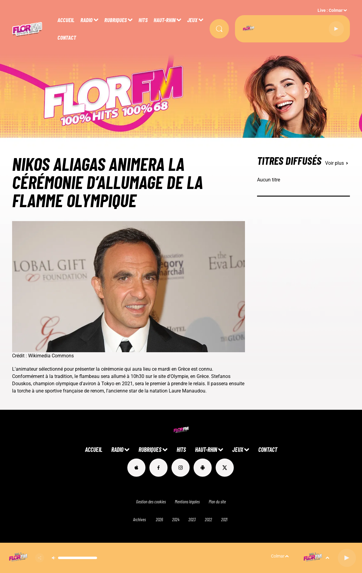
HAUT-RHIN (164, 19)
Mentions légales (187, 501)
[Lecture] (336, 28)
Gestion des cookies (151, 501)
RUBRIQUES (115, 19)
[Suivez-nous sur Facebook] (158, 468)
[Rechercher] (219, 28)
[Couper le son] (53, 557)
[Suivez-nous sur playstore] (203, 468)
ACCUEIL (65, 19)
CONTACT (66, 37)
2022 (208, 519)
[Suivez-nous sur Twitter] (225, 468)
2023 (192, 519)
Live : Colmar (330, 10)
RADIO (86, 19)
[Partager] (39, 557)
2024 (175, 519)
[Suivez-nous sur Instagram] (180, 468)
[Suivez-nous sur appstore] (136, 468)
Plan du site (217, 501)
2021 (224, 519)
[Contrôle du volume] (77, 558)
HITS (143, 19)
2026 (159, 519)
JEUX (192, 19)
